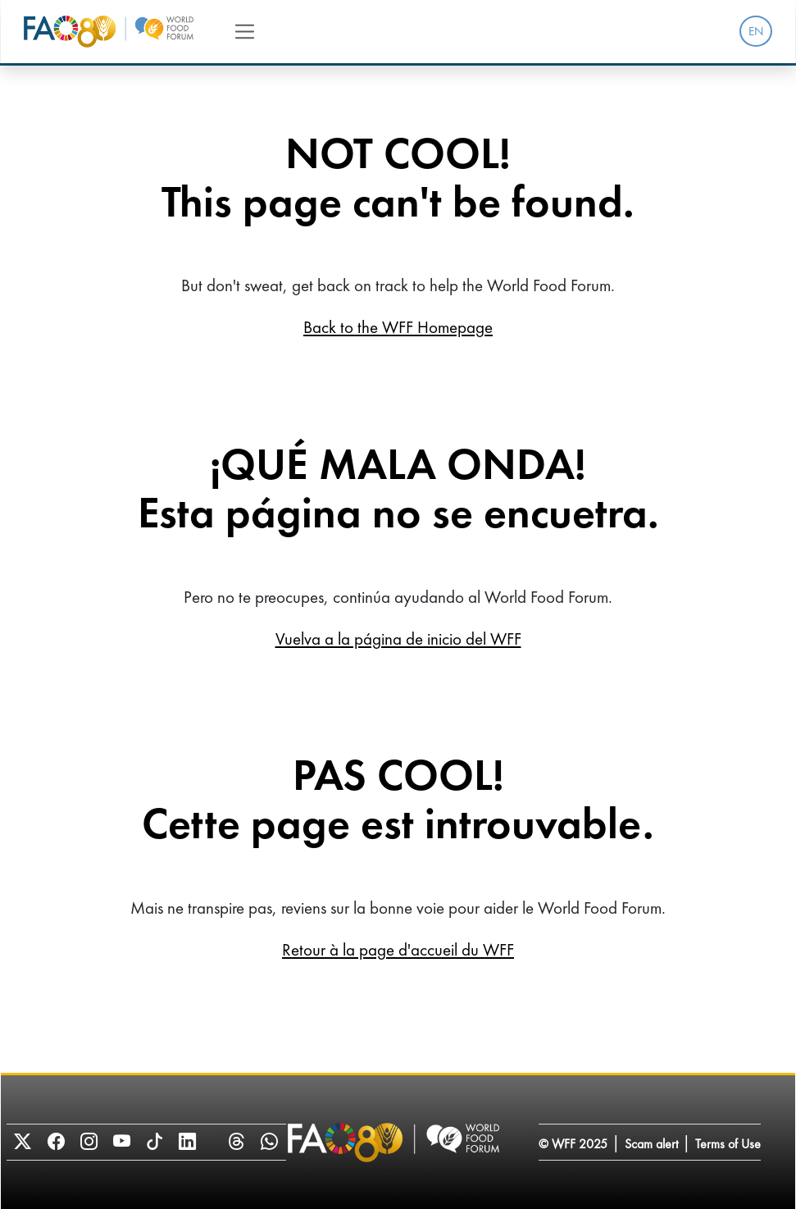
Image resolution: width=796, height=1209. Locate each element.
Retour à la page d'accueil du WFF (398, 949)
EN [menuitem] (755, 31)
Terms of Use (728, 1143)
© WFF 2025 (573, 1143)
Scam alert (651, 1143)
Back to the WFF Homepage (398, 327)
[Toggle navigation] (244, 31)
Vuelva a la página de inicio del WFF (398, 638)
